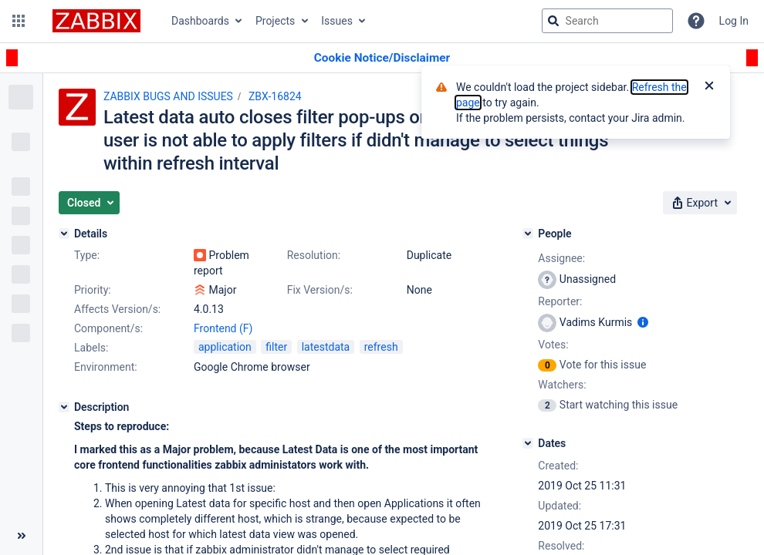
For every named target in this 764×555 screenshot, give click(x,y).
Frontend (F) (223, 328)
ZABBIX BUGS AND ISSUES (168, 96)
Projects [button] (275, 21)
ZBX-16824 (275, 96)
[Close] (709, 87)
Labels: (91, 347)
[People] (527, 233)
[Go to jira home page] (96, 20)
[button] (18, 20)
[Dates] (527, 443)
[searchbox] (607, 20)
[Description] (64, 407)
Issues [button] (337, 21)
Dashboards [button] (200, 21)
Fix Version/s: (320, 290)
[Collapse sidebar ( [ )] (21, 535)
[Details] (64, 233)
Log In (734, 21)
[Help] (696, 20)
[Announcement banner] (382, 58)
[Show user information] (643, 322)
